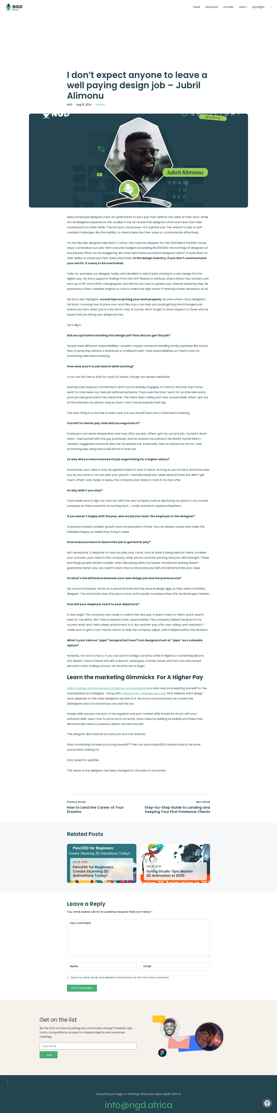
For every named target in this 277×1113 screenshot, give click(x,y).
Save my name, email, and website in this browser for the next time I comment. (120, 977)
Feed (196, 7)
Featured (211, 7)
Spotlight (258, 7)
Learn (243, 7)
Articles (228, 7)
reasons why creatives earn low (144, 693)
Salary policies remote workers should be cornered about (107, 688)
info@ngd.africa (138, 1105)
